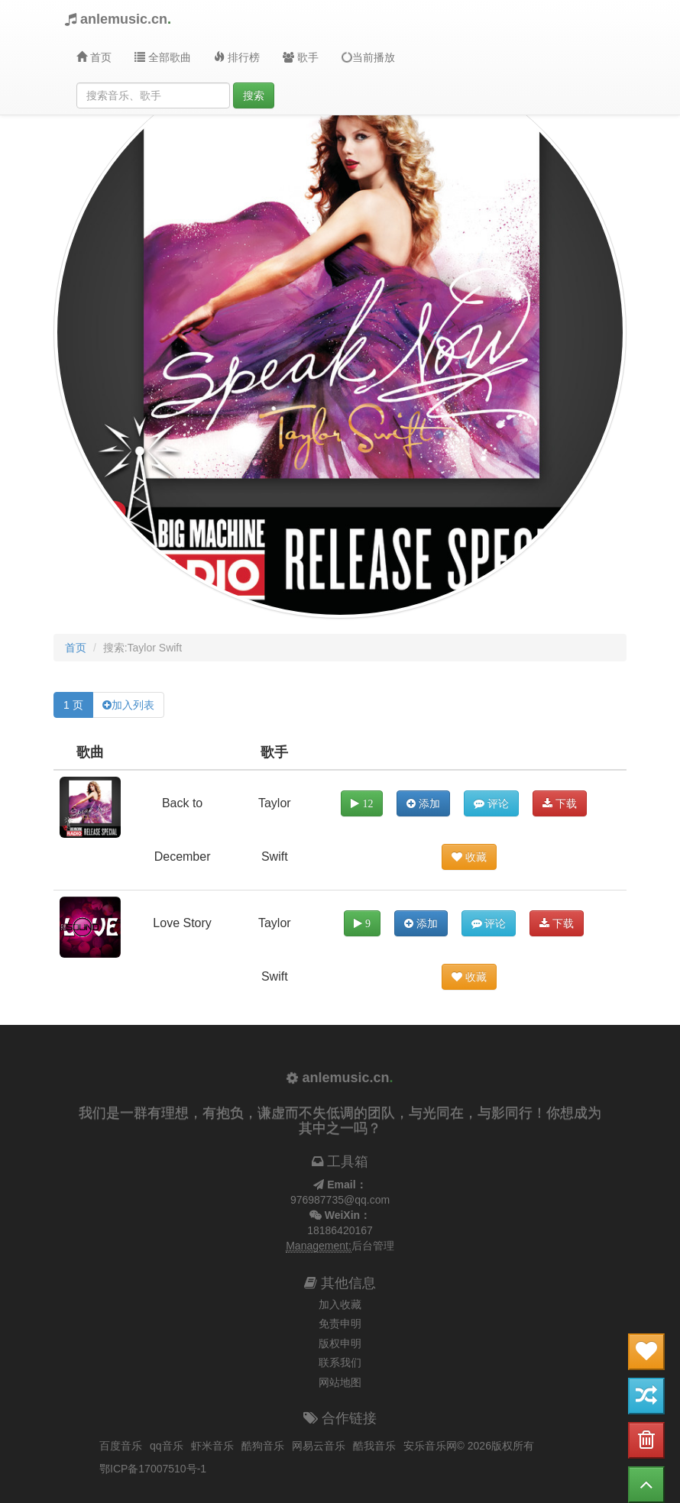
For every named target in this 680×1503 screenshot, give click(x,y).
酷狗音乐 (262, 1446)
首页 (94, 57)
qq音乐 (166, 1446)
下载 (559, 803)
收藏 (469, 857)
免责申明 (340, 1323)
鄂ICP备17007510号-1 (152, 1469)
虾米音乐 (212, 1446)
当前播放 (367, 57)
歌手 (301, 57)
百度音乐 (120, 1446)
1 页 (73, 705)
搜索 (253, 95)
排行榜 (237, 57)
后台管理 (372, 1246)
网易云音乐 (318, 1446)
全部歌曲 (162, 57)
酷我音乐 (374, 1446)
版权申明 (340, 1343)
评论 (491, 803)
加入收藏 (340, 1304)
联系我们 (340, 1362)
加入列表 (133, 705)
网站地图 (340, 1382)
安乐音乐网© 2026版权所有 (468, 1446)
